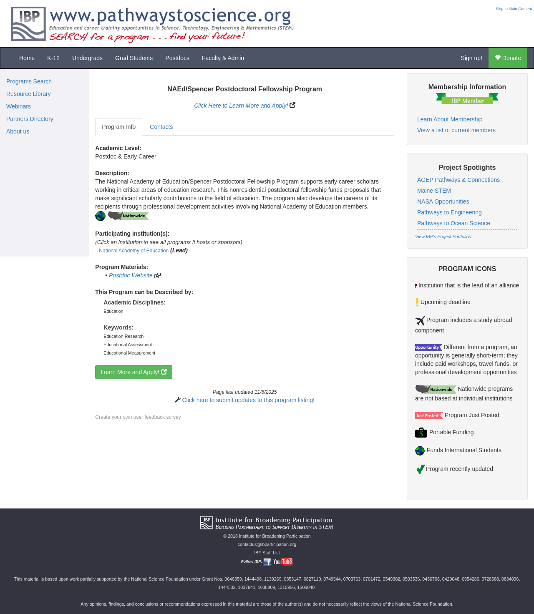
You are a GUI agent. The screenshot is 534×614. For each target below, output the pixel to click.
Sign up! (471, 58)
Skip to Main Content (514, 9)
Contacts (161, 126)
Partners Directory (29, 119)
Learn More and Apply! (134, 372)
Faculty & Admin (223, 58)
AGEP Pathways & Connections (458, 179)
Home (27, 58)
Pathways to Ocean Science (453, 223)
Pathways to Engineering (449, 212)
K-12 (53, 58)
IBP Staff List (267, 552)
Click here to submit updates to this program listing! (248, 400)
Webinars (18, 106)
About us (17, 131)
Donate (508, 58)
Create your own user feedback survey (138, 417)
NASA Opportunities (443, 201)
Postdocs (177, 58)
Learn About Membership (449, 119)
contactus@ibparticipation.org (267, 544)
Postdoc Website (131, 275)
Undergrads (87, 58)
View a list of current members (456, 130)
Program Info (119, 126)
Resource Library (28, 94)
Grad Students (134, 58)
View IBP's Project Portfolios (443, 236)
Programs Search (29, 81)
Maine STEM (434, 190)
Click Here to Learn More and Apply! (241, 105)
